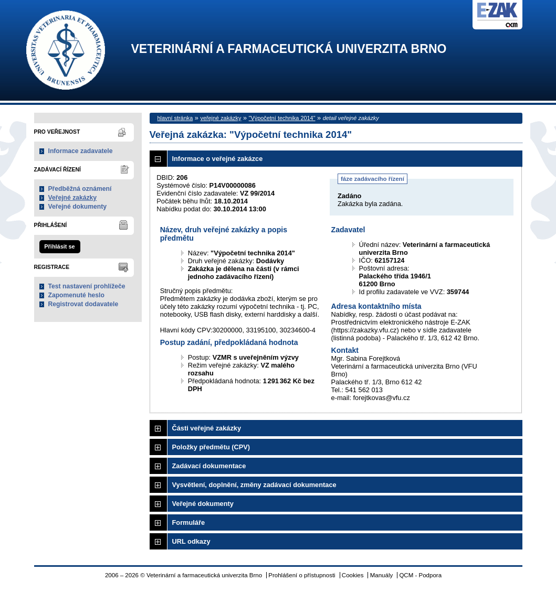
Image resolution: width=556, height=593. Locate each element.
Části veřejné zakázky (207, 428)
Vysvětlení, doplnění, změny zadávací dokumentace (254, 485)
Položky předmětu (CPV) (211, 447)
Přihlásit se (59, 246)
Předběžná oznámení (80, 188)
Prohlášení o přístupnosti (301, 575)
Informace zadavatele (80, 151)
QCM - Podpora (420, 575)
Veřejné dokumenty (77, 206)
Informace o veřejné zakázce (217, 159)
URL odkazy (191, 541)
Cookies (353, 575)
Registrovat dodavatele (83, 304)
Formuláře (188, 522)
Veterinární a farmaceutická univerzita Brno (289, 49)
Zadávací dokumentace (209, 466)
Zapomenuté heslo (76, 295)
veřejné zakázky (220, 118)
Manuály (381, 575)
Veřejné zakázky (72, 197)
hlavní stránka (175, 118)
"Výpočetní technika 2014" (282, 118)
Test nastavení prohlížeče (86, 286)
